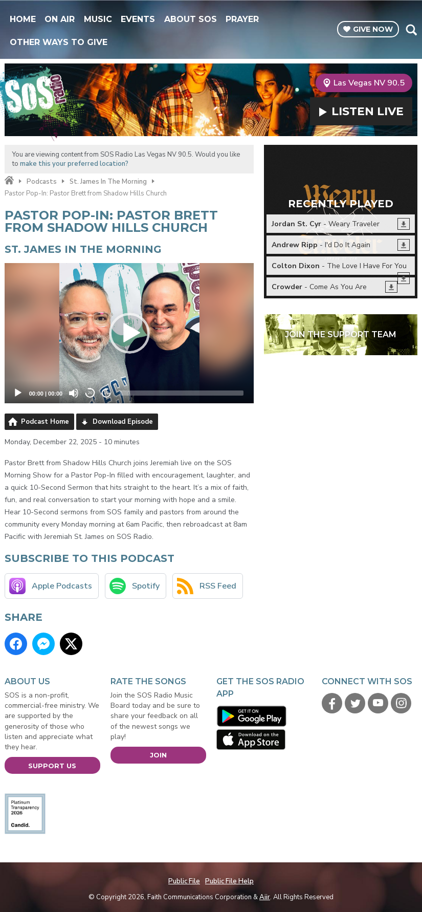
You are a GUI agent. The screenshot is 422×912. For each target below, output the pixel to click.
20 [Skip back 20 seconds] (90, 392)
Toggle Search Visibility (411, 30)
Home (23, 19)
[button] (129, 333)
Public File (184, 881)
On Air (60, 19)
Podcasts (42, 181)
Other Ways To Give (58, 42)
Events (138, 19)
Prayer (242, 19)
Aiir (264, 897)
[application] (129, 333)
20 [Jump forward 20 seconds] (106, 392)
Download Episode (123, 421)
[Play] (18, 393)
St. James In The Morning (108, 181)
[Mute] (74, 393)
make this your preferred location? (74, 163)
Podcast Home (45, 421)
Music (98, 19)
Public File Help (229, 881)
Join (158, 755)
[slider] (181, 393)
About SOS (190, 19)
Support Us (52, 766)
